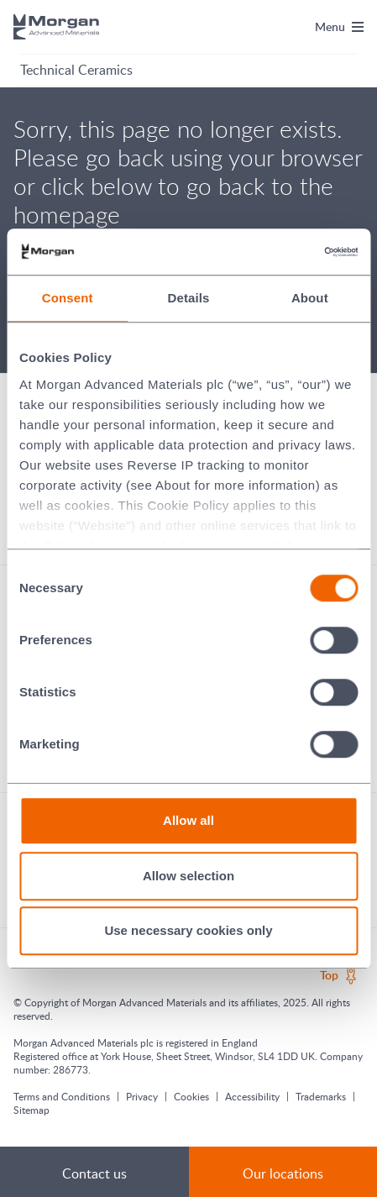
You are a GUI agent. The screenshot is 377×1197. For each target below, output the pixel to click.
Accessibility (252, 1096)
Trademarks (321, 1096)
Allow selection (188, 876)
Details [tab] (189, 298)
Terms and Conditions (61, 1096)
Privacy (142, 1096)
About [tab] (309, 298)
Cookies (191, 1096)
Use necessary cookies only (188, 930)
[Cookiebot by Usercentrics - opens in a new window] (284, 252)
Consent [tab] (67, 298)
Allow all (188, 820)
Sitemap (31, 1109)
